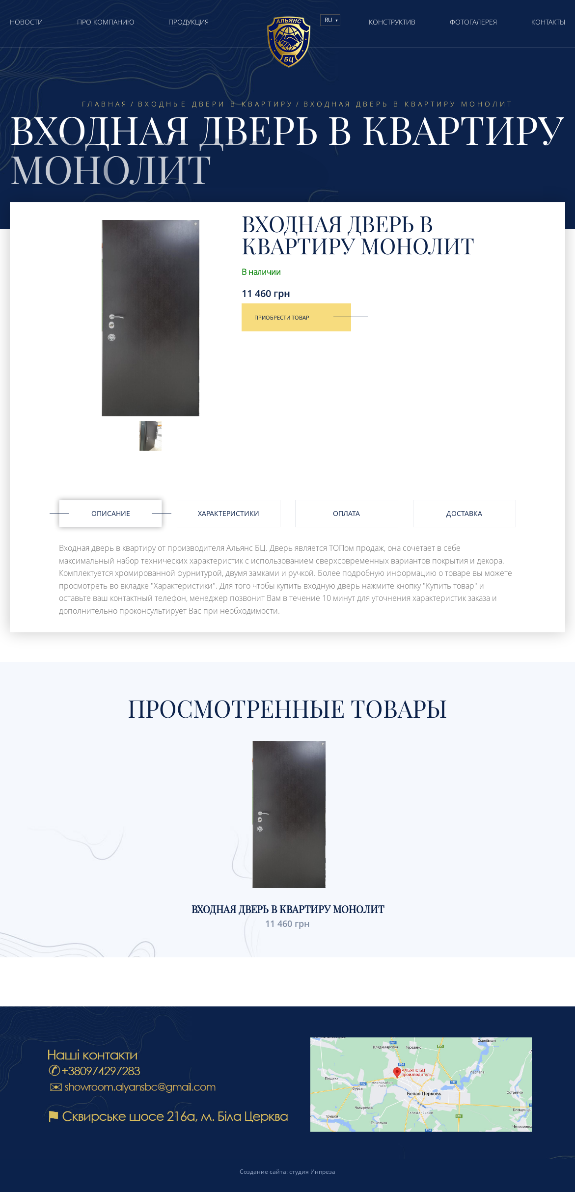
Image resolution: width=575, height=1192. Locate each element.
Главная (105, 104)
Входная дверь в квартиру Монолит (288, 909)
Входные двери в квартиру (216, 104)
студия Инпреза (312, 1171)
